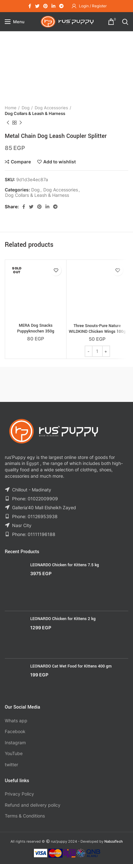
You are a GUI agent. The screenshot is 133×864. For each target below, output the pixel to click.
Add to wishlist (59, 162)
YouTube (14, 753)
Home (11, 107)
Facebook (15, 731)
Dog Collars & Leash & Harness (35, 113)
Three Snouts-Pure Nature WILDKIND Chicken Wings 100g (97, 328)
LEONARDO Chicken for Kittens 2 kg (62, 619)
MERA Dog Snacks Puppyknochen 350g (35, 328)
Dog (26, 107)
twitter (11, 764)
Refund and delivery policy (32, 805)
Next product (21, 122)
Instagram (15, 742)
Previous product (8, 122)
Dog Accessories (51, 107)
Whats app (16, 720)
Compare (21, 162)
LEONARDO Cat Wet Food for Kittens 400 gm (71, 666)
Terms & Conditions (25, 815)
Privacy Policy (19, 793)
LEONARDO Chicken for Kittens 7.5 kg (64, 565)
